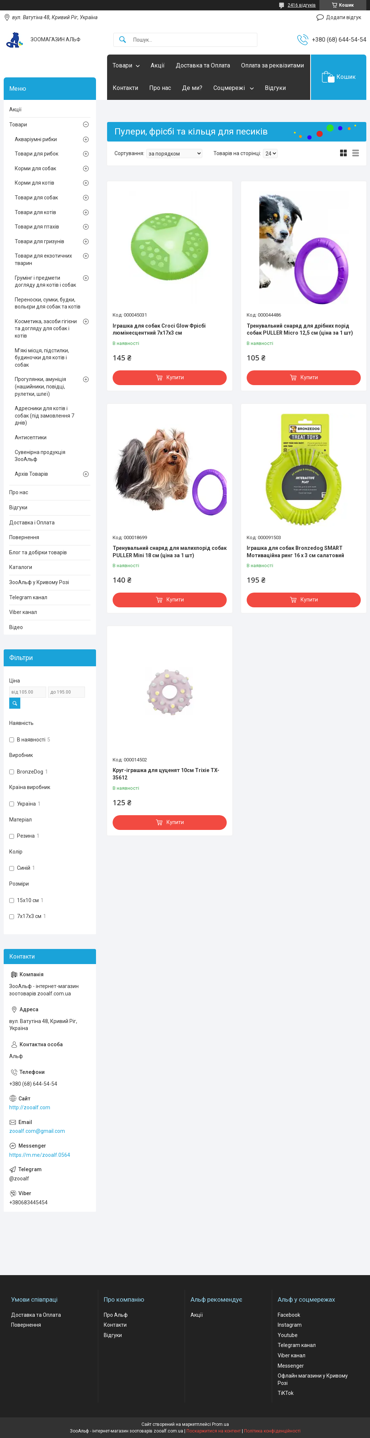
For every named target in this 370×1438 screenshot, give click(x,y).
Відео (16, 627)
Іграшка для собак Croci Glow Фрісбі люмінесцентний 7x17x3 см (159, 329)
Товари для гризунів (39, 241)
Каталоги (20, 567)
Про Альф (116, 1315)
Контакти (125, 87)
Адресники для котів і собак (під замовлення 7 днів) (44, 415)
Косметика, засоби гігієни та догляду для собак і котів (46, 328)
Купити (175, 377)
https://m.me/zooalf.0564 (39, 1155)
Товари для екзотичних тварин (43, 259)
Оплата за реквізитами (272, 65)
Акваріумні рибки (36, 139)
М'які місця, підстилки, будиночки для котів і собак (42, 358)
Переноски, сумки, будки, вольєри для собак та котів (47, 303)
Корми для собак (35, 168)
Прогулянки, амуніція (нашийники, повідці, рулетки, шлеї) (40, 386)
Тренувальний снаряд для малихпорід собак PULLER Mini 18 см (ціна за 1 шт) (170, 551)
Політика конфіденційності (272, 1431)
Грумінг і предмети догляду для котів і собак (45, 281)
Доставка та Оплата (203, 65)
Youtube (288, 1335)
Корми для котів (34, 183)
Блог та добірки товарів (38, 552)
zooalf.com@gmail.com (37, 1131)
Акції (158, 65)
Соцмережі (229, 87)
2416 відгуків (302, 5)
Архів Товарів (31, 474)
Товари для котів (35, 212)
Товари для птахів (37, 227)
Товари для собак (36, 197)
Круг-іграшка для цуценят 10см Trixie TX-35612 (166, 774)
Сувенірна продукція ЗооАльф (40, 456)
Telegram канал (28, 597)
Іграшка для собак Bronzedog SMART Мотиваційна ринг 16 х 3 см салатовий (295, 551)
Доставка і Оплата (32, 523)
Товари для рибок (36, 154)
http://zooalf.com (29, 1107)
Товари (122, 65)
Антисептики (31, 437)
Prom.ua (220, 1424)
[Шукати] (122, 40)
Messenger (291, 1366)
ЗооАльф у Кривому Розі (39, 582)
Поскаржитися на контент (213, 1431)
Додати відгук (343, 17)
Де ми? (192, 87)
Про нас (160, 87)
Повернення (24, 537)
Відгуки (275, 87)
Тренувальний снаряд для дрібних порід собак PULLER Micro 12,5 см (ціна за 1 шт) (300, 329)
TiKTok (286, 1393)
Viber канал (23, 612)
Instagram (290, 1325)
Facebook (289, 1315)
